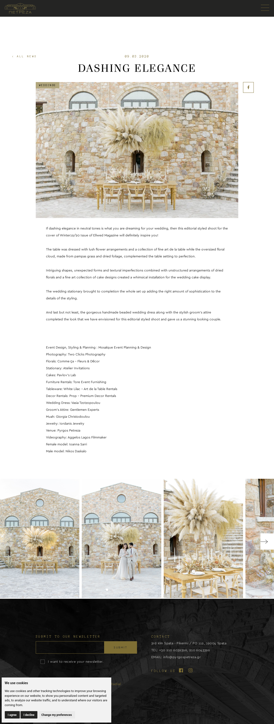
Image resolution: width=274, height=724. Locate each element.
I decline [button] (29, 715)
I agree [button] (12, 715)
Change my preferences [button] (56, 715)
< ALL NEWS (24, 56)
